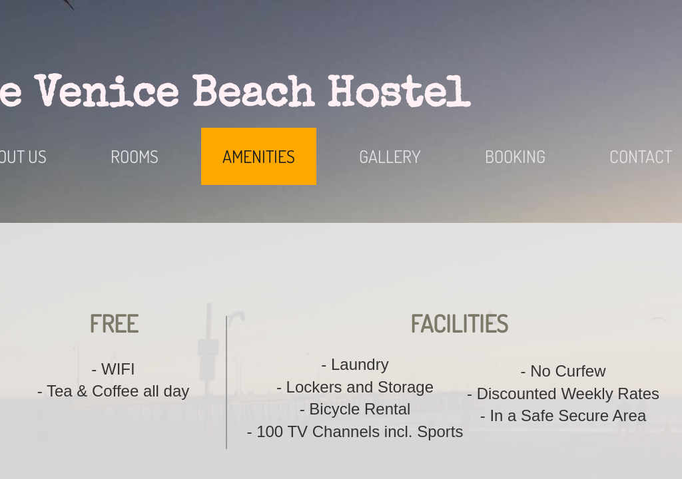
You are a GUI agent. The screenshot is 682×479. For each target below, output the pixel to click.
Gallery (390, 156)
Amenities (258, 156)
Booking (515, 156)
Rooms (135, 156)
